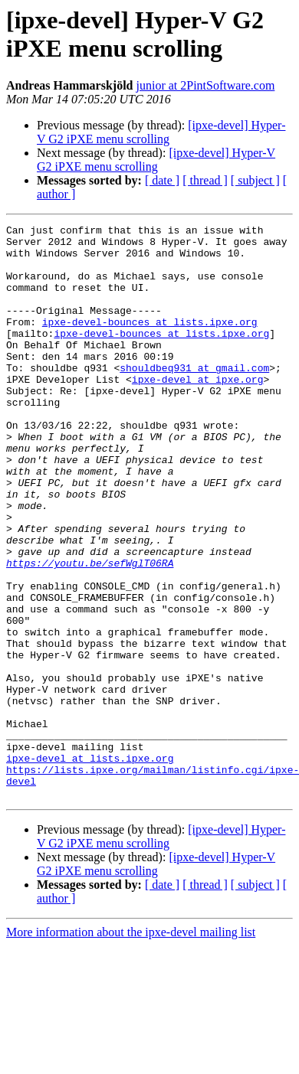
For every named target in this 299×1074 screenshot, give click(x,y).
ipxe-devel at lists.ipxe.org (89, 866)
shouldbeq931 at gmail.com (194, 397)
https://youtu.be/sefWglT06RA (89, 631)
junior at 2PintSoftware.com (205, 85)
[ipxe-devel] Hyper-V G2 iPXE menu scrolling (161, 132)
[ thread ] (205, 180)
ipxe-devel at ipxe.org (198, 411)
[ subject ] (255, 180)
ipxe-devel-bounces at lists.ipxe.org (150, 342)
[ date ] (162, 180)
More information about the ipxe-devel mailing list (130, 1046)
